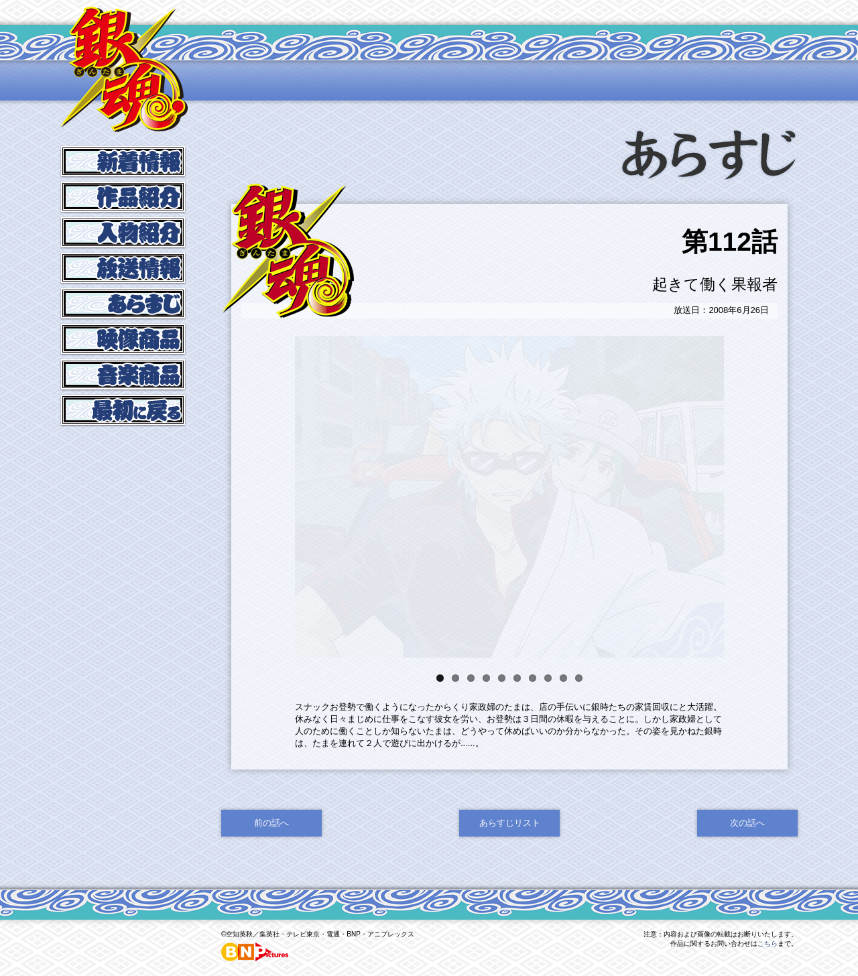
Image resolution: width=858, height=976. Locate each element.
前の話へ (271, 846)
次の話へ (747, 846)
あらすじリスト (509, 846)
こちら (767, 966)
